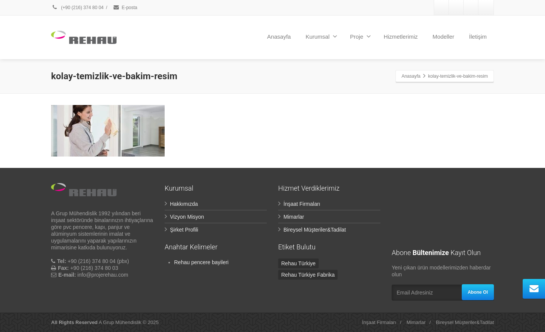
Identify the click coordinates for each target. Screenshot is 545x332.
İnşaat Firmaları (301, 204)
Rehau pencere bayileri (201, 262)
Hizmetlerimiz (401, 36)
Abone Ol (478, 292)
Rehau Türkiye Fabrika (308, 275)
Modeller (444, 36)
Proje (360, 36)
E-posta (125, 7)
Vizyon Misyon (187, 217)
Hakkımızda (184, 204)
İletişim (478, 36)
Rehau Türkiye (298, 263)
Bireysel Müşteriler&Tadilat (314, 230)
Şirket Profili (184, 230)
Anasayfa (279, 36)
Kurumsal (321, 36)
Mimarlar (293, 217)
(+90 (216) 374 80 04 (78, 7)
